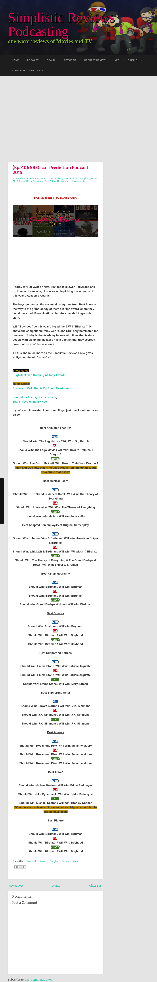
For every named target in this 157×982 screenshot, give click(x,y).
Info (117, 60)
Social (51, 60)
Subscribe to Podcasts (27, 70)
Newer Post (16, 885)
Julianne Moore (25, 181)
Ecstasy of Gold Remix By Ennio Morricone (41, 388)
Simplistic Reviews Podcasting (61, 24)
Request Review (95, 60)
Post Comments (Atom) (39, 979)
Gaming (133, 60)
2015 (50, 178)
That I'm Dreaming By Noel (30, 401)
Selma (53, 181)
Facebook (31, 861)
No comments (78, 181)
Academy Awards (62, 178)
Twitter (42, 861)
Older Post (95, 885)
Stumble (65, 861)
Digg (75, 861)
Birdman (76, 178)
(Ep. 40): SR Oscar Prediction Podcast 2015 (50, 170)
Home (15, 60)
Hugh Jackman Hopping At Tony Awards (39, 375)
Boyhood (86, 178)
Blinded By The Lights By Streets (34, 397)
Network (70, 60)
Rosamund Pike (41, 181)
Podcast (33, 60)
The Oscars (62, 181)
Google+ (53, 861)
